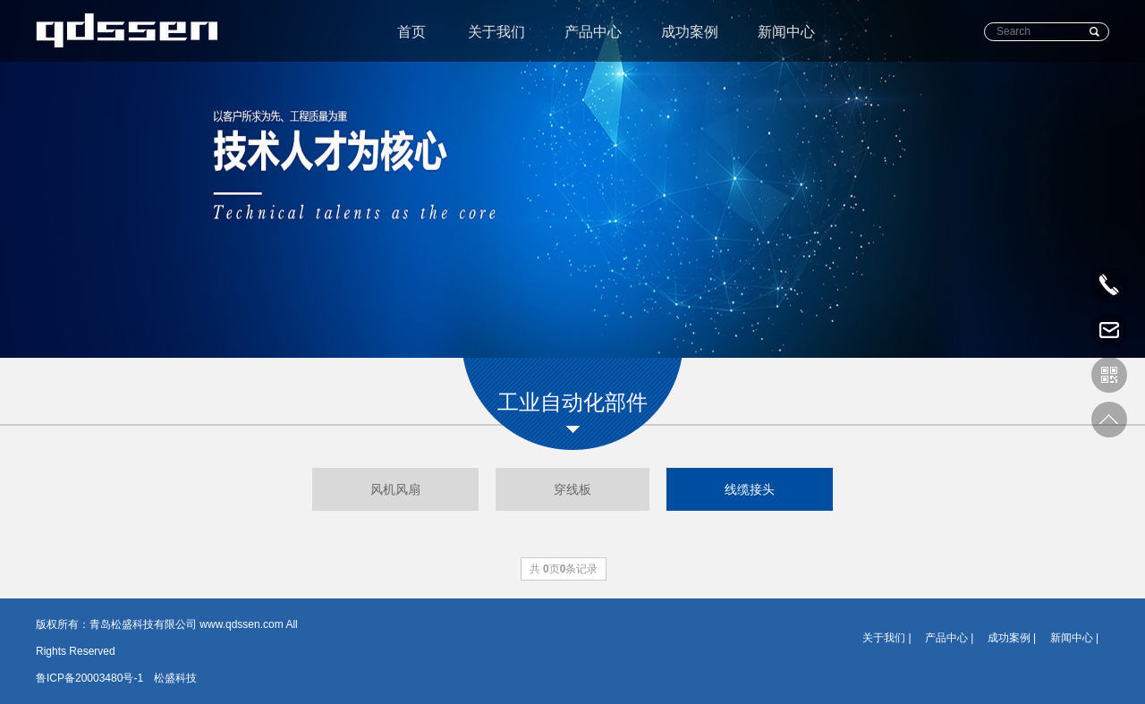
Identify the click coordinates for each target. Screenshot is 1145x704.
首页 (411, 31)
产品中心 (593, 31)
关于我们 (496, 31)
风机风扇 (395, 489)
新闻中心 (786, 31)
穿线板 (572, 489)
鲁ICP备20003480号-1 (89, 678)
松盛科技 (175, 678)
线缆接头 (750, 489)
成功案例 (689, 31)
